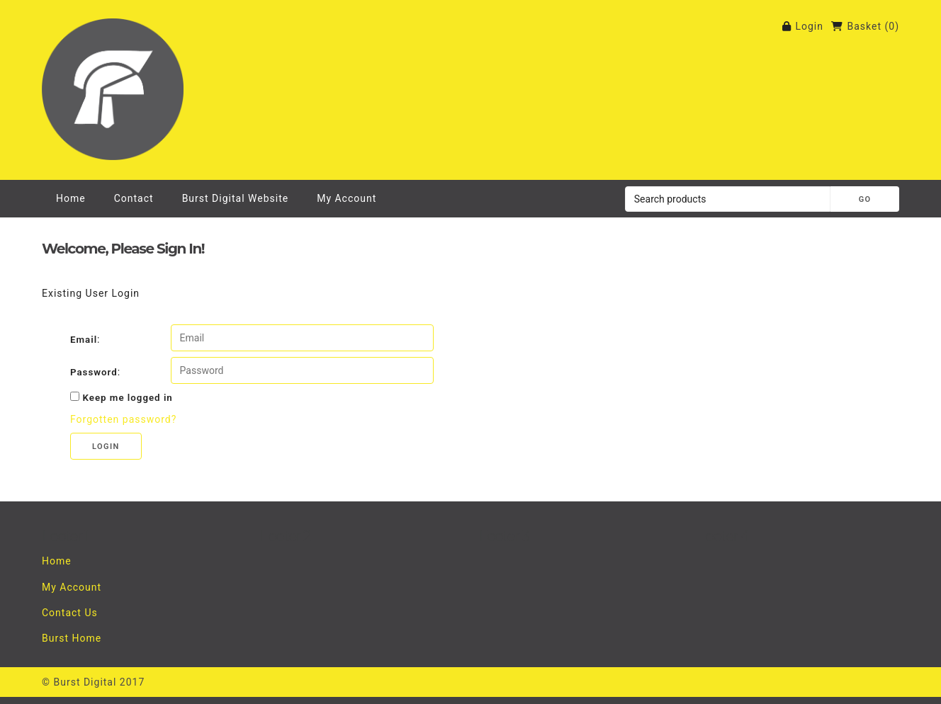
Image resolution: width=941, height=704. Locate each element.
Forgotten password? (123, 419)
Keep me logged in (127, 397)
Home (71, 198)
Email (83, 339)
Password (94, 372)
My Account (346, 198)
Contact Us (70, 612)
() (891, 26)
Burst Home (71, 638)
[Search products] (727, 199)
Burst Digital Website (235, 198)
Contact (134, 198)
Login (809, 26)
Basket (864, 26)
